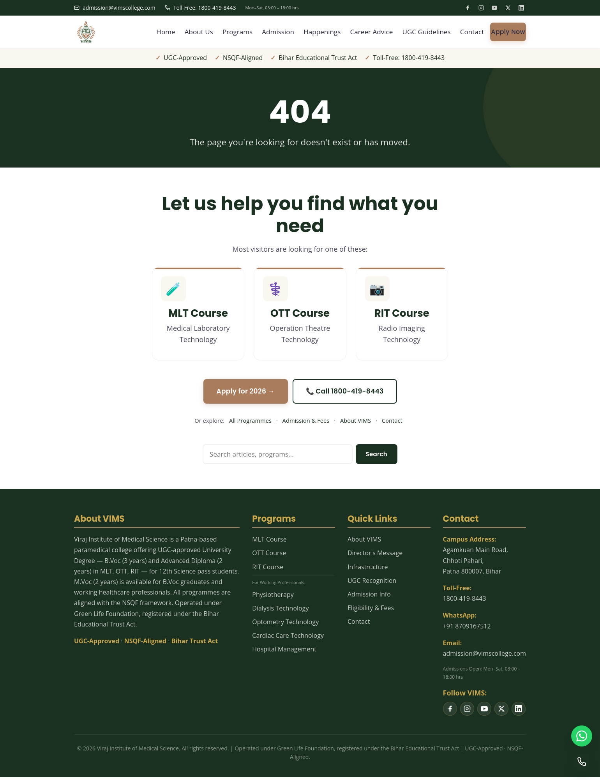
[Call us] (581, 761)
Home (152, 32)
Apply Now (508, 31)
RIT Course (267, 569)
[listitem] (467, 7)
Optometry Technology (285, 624)
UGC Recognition (372, 583)
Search (375, 456)
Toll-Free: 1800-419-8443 (200, 7)
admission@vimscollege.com (114, 7)
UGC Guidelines (424, 32)
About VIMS (355, 422)
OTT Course (269, 555)
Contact (471, 32)
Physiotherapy (272, 597)
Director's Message (375, 555)
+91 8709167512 (467, 629)
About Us (187, 32)
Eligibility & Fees (371, 610)
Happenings (315, 32)
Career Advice (366, 32)
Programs (227, 32)
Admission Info (369, 597)
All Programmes (250, 422)
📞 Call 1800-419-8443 (346, 393)
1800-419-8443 (464, 601)
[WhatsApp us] (581, 735)
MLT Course (269, 542)
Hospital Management (284, 652)
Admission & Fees (306, 422)
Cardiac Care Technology (288, 638)
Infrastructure (368, 569)
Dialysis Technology (280, 611)
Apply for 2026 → (243, 393)
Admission (269, 32)
